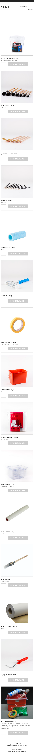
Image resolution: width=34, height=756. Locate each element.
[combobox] (26, 6)
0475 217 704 (23, 745)
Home (9, 751)
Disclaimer (23, 751)
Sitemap (18, 751)
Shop (13, 751)
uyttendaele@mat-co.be (13, 745)
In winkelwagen (17, 64)
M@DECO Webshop (6, 6)
